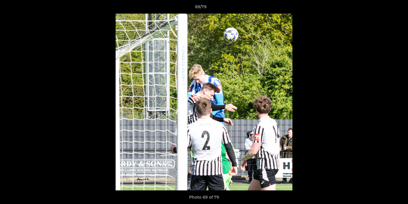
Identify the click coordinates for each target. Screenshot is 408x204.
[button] (384, 8)
